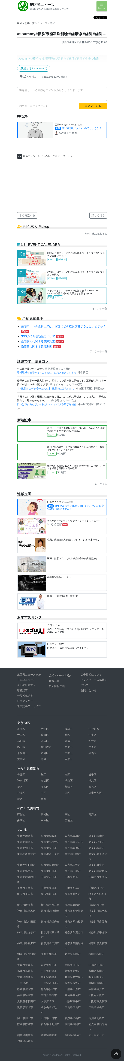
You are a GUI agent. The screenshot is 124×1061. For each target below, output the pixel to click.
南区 (43, 798)
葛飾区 (45, 734)
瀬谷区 (45, 786)
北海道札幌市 (49, 953)
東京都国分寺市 (74, 841)
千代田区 (22, 753)
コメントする (93, 105)
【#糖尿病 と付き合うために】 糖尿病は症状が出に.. (46, 388)
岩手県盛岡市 (73, 953)
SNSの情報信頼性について (42, 336)
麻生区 (21, 814)
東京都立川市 (49, 847)
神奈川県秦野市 (74, 932)
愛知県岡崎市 (25, 977)
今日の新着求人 (26, 685)
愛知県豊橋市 (49, 977)
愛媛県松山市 (73, 1018)
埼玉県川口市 (25, 893)
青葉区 (21, 774)
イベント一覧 (99, 308)
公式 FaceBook (60, 675)
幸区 (67, 814)
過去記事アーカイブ (29, 706)
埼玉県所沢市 (25, 904)
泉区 (19, 23)
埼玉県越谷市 (73, 893)
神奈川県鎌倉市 (50, 921)
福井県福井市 (25, 970)
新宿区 (69, 741)
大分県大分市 (96, 1035)
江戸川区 (94, 728)
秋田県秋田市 (96, 953)
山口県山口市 (49, 1018)
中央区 (92, 746)
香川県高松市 (96, 1018)
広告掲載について (91, 674)
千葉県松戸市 (96, 887)
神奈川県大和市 (98, 943)
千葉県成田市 (49, 887)
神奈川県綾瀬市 (50, 910)
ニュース (42, 23)
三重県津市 (23, 983)
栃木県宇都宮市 (50, 904)
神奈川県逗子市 (26, 932)
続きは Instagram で (33, 68)
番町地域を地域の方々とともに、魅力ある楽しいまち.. (47, 372)
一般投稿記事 (25, 695)
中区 (43, 792)
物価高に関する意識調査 (41, 346)
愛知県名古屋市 (74, 977)
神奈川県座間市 (98, 921)
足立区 (21, 728)
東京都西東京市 (26, 854)
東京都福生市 (25, 870)
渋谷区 (45, 741)
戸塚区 (21, 792)
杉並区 (92, 741)
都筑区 (69, 786)
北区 (67, 734)
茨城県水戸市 (96, 904)
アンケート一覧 (98, 351)
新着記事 (22, 690)
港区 (43, 759)
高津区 (92, 814)
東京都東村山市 (26, 864)
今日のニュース (26, 679)
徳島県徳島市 (25, 1024)
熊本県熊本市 (25, 1035)
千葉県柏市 (71, 876)
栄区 (19, 786)
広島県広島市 (73, 1007)
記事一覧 (30, 23)
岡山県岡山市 (25, 1018)
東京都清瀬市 (96, 835)
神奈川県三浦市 (50, 943)
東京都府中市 (96, 864)
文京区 (21, 759)
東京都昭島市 (25, 835)
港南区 (69, 780)
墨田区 (21, 746)
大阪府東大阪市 (98, 1001)
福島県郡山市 (49, 964)
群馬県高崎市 (73, 904)
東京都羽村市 (73, 854)
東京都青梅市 (73, 835)
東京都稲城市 (49, 835)
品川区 (21, 741)
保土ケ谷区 (95, 792)
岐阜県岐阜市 (96, 977)
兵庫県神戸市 (96, 989)
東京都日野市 (73, 864)
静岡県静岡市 (96, 983)
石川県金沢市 (49, 970)
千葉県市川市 (49, 876)
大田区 (21, 734)
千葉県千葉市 (25, 887)
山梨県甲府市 (73, 989)
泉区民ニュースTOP (29, 674)
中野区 (69, 753)
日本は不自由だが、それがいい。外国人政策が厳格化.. (47, 404)
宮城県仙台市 (73, 964)
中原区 (45, 820)
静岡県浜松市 (49, 989)
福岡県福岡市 (73, 1024)
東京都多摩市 (73, 847)
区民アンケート (26, 700)
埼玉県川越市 (49, 893)
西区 (67, 792)
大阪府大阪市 (96, 995)
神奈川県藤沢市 (26, 943)
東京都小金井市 (50, 841)
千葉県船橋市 (73, 887)
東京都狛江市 (25, 847)
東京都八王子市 (50, 854)
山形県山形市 (96, 964)
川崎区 (45, 814)
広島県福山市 (96, 1007)
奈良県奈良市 (73, 995)
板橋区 (69, 728)
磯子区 (92, 774)
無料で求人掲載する (96, 233)
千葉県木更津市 (98, 876)
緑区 (19, 798)
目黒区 (69, 759)
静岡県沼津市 (25, 989)
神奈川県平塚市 (98, 932)
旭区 (43, 774)
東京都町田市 (49, 870)
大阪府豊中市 (73, 1001)
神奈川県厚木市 (26, 910)
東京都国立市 (25, 841)
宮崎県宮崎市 (49, 1035)
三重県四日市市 (50, 983)
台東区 (69, 746)
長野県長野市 (73, 983)
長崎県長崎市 (73, 1035)
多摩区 (21, 820)
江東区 (92, 734)
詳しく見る (98, 215)
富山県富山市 (96, 970)
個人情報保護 (57, 686)
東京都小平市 (96, 841)
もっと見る (101, 484)
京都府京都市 (49, 995)
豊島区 (45, 753)
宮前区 (69, 820)
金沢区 (45, 780)
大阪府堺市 (47, 1001)
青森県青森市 (25, 964)
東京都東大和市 (50, 864)
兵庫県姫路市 (25, 995)
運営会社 (54, 680)
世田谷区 (46, 746)
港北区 (92, 780)
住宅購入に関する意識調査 (42, 341)
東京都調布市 (96, 847)
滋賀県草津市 (25, 1007)
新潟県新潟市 (73, 970)
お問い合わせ (88, 690)
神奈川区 (22, 780)
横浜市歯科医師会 (71, 42)
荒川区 (45, 728)
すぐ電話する (27, 215)
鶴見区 (92, 786)
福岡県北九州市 (50, 1024)
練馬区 (92, 753)
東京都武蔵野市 (98, 870)
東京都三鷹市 (73, 870)
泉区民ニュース (42, 5)
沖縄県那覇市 (25, 1041)
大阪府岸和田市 (26, 1001)
